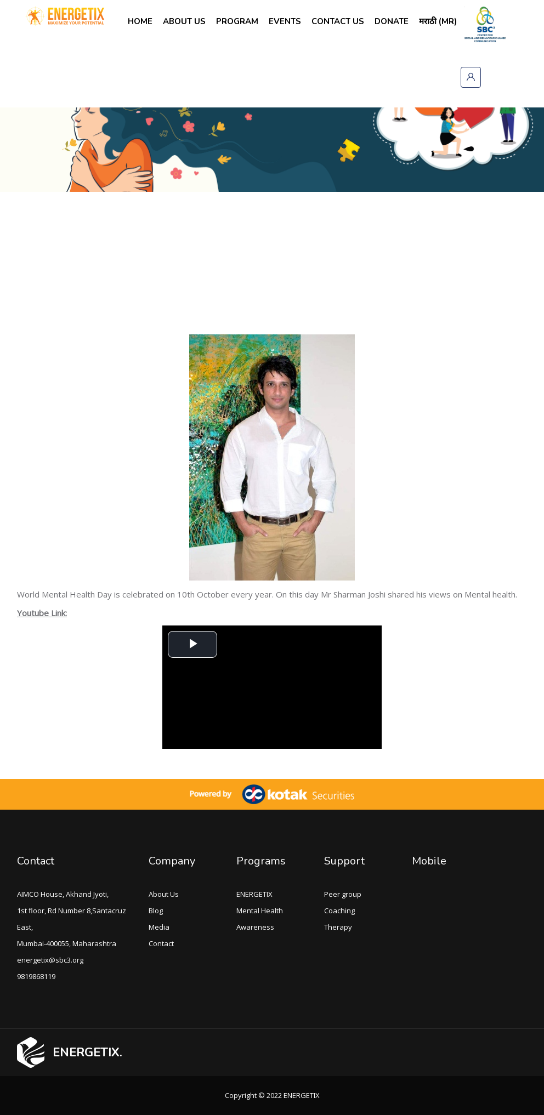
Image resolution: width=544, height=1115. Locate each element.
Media (159, 927)
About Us (164, 894)
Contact (35, 861)
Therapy (338, 927)
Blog (156, 910)
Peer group (342, 894)
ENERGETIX (254, 894)
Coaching (339, 910)
